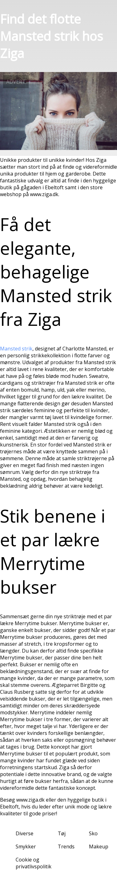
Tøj (62, 833)
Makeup (98, 846)
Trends (66, 846)
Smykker (26, 846)
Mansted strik (16, 348)
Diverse (24, 833)
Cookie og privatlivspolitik (33, 863)
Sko (93, 833)
